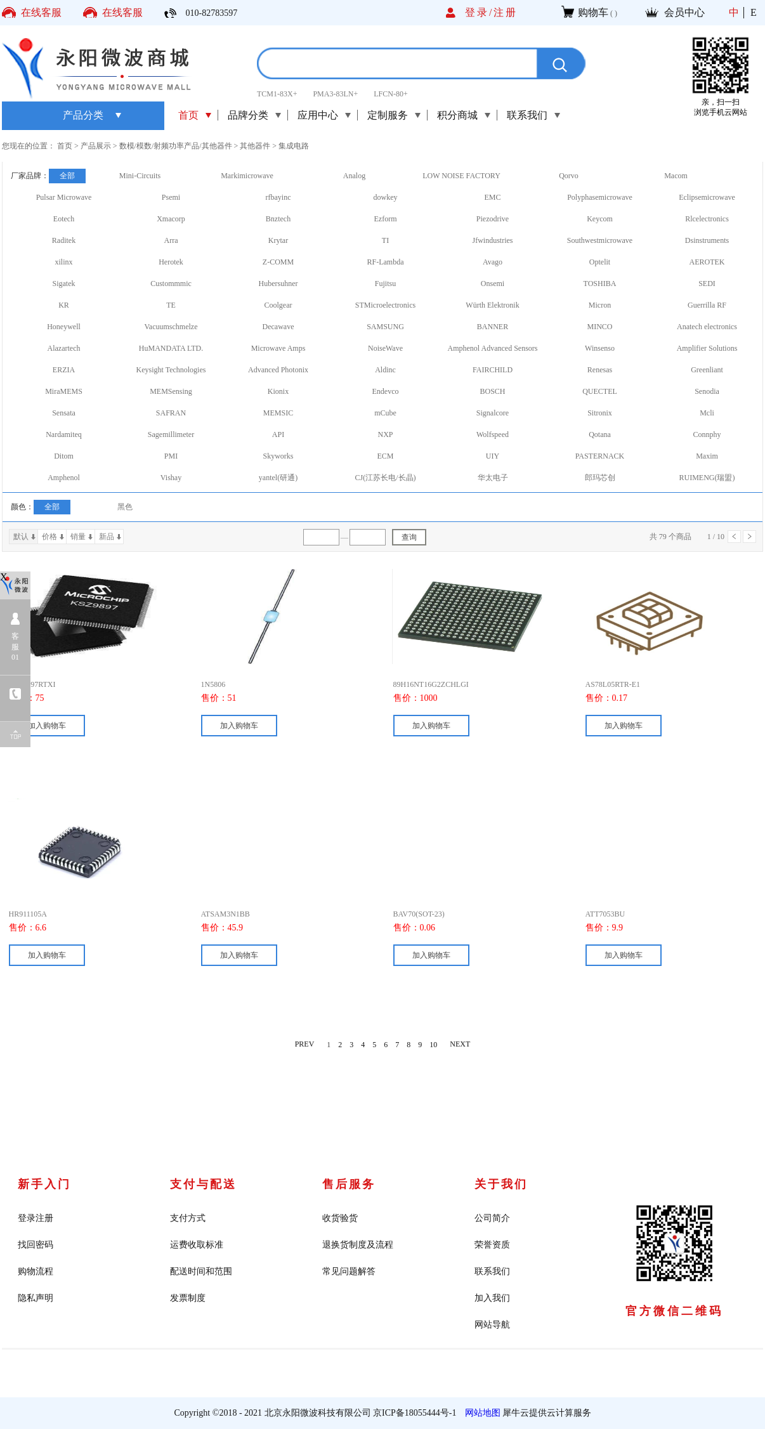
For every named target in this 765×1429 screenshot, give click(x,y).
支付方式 (188, 1218)
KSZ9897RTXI (32, 684)
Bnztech (278, 218)
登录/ (479, 12)
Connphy (707, 434)
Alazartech (64, 348)
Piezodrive (492, 218)
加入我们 (492, 1298)
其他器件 (255, 145)
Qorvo (569, 175)
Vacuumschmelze (171, 326)
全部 (67, 175)
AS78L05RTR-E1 (613, 684)
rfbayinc (278, 197)
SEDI (707, 283)
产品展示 (96, 145)
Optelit (599, 262)
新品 (106, 536)
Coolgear (278, 305)
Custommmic (171, 283)
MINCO (599, 326)
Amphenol (64, 477)
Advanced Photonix (278, 369)
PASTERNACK (600, 456)
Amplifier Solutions (707, 348)
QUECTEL (599, 391)
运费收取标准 (196, 1245)
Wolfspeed (492, 434)
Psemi (171, 197)
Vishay (170, 477)
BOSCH (492, 391)
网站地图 (480, 1413)
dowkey (386, 197)
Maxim (707, 456)
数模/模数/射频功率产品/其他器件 (175, 145)
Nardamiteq (64, 434)
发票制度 (188, 1298)
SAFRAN (171, 412)
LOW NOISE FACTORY (461, 175)
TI (385, 240)
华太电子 (493, 477)
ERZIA (64, 369)
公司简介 (492, 1218)
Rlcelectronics (707, 218)
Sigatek (64, 283)
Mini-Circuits (139, 175)
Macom (676, 175)
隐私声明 (35, 1298)
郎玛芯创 (600, 477)
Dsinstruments (707, 240)
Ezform (385, 218)
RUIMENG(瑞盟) (707, 477)
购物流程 (35, 1271)
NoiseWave (385, 348)
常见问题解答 (349, 1271)
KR (63, 305)
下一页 (749, 536)
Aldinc (385, 369)
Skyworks (278, 456)
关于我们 (501, 1184)
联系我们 (492, 1271)
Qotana (600, 434)
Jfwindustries (493, 240)
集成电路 (293, 145)
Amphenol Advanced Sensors (493, 348)
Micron (600, 305)
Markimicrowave (247, 175)
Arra (171, 240)
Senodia (707, 391)
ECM (385, 456)
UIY (492, 456)
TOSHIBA (600, 283)
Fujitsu (385, 283)
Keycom (600, 218)
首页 (188, 115)
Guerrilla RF (707, 305)
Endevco (385, 391)
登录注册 (35, 1218)
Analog (354, 175)
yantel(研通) (278, 477)
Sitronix (599, 412)
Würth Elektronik (492, 305)
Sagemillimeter (171, 434)
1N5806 (213, 684)
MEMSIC (278, 412)
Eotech (63, 218)
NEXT (460, 1044)
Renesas (599, 369)
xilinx (63, 262)
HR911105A (28, 914)
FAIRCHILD (493, 369)
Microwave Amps (278, 348)
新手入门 (44, 1184)
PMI (171, 456)
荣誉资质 (492, 1245)
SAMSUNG (385, 326)
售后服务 (349, 1184)
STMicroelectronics (385, 305)
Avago (492, 262)
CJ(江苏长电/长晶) (385, 477)
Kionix (278, 391)
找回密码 (35, 1245)
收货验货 (340, 1218)
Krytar (278, 240)
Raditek (63, 240)
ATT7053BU (605, 914)
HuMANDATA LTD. (171, 348)
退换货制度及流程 (357, 1245)
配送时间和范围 (201, 1271)
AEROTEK (707, 262)
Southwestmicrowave (599, 240)
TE (171, 305)
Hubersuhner (278, 283)
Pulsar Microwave (64, 197)
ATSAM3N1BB (225, 914)
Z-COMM (278, 262)
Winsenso (600, 348)
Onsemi (492, 283)
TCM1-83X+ (277, 93)
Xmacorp (171, 218)
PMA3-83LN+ (335, 93)
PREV (305, 1044)
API (278, 434)
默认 (21, 536)
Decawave (278, 326)
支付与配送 (203, 1184)
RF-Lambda (385, 262)
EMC (492, 197)
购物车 (593, 12)
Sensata (63, 412)
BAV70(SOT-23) (419, 914)
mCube (385, 412)
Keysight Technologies (171, 369)
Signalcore (492, 412)
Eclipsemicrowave (707, 197)
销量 (78, 536)
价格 (49, 536)
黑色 (125, 506)
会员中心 (684, 12)
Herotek (171, 262)
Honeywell (64, 326)
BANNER (492, 326)
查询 (409, 537)
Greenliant (707, 369)
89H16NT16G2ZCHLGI (431, 684)
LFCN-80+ (390, 93)
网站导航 (492, 1324)
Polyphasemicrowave (599, 197)
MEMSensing (171, 391)
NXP (385, 434)
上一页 (734, 536)
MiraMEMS (63, 391)
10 (433, 1044)
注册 (506, 12)
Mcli (707, 412)
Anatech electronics (707, 326)
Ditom (64, 456)
